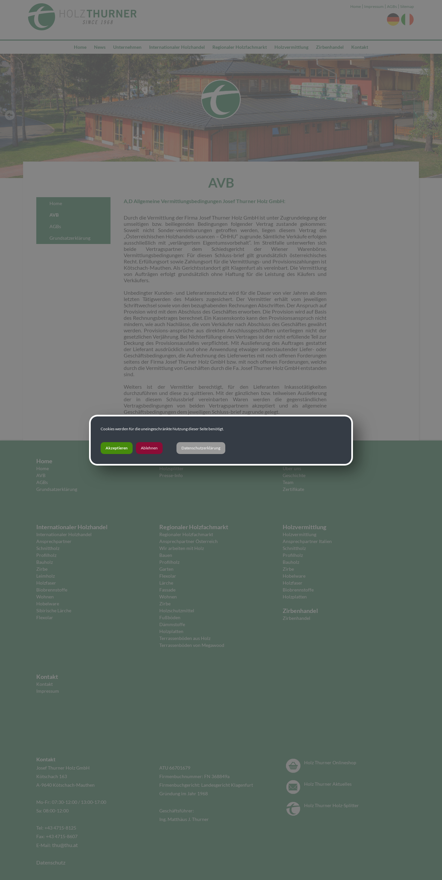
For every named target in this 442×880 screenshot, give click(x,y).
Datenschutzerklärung (200, 447)
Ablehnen (149, 447)
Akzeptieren (117, 447)
